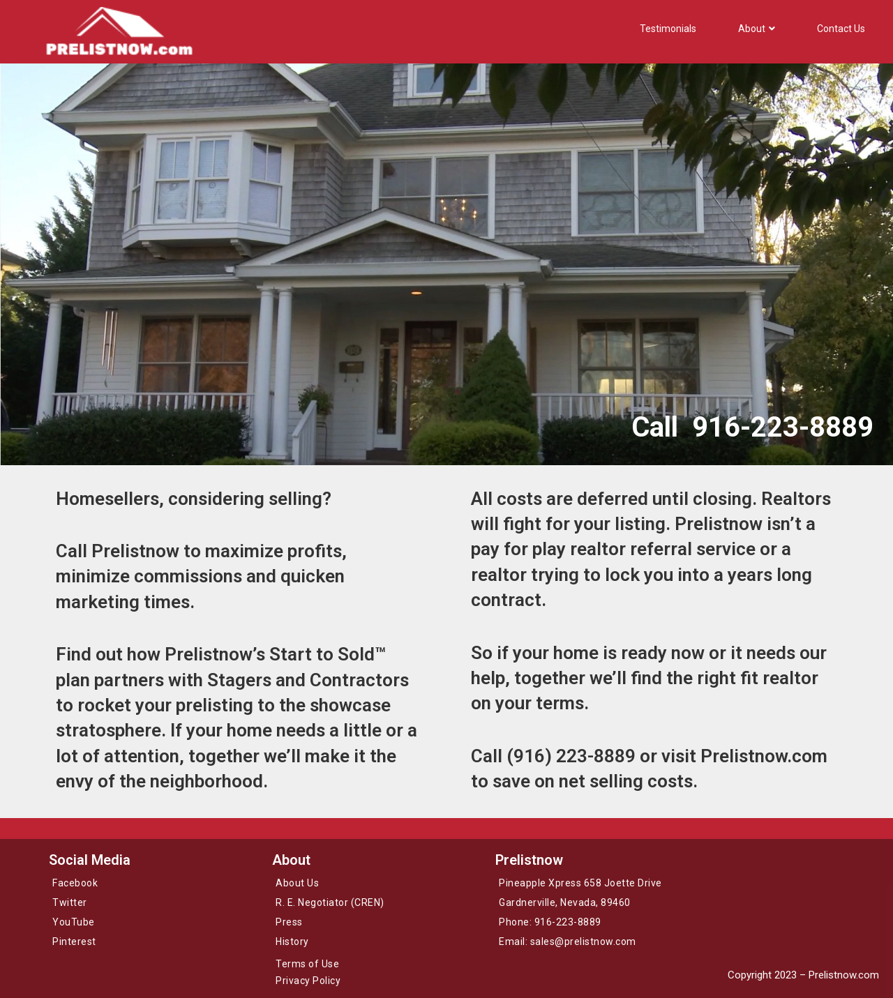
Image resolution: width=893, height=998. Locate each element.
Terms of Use (307, 963)
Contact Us (841, 28)
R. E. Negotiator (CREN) (330, 902)
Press (289, 922)
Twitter (69, 902)
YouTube (73, 922)
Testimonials (668, 28)
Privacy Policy (308, 980)
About (756, 28)
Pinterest (74, 941)
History (292, 941)
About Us (297, 883)
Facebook (75, 883)
